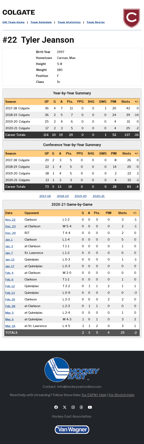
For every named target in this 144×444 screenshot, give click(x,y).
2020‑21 (100, 196)
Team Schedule (41, 22)
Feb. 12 (10, 286)
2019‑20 (81, 196)
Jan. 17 (9, 266)
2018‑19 (62, 196)
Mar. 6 (9, 319)
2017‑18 (44, 196)
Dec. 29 (10, 233)
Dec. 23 (10, 226)
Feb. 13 (10, 292)
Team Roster (96, 22)
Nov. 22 (10, 219)
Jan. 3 (9, 246)
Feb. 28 (10, 306)
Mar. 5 (9, 312)
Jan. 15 (10, 259)
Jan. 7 (9, 253)
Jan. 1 (9, 239)
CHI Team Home (13, 22)
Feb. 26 (10, 299)
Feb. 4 (9, 273)
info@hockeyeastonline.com (79, 387)
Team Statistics (69, 22)
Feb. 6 (9, 279)
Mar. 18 (10, 326)
